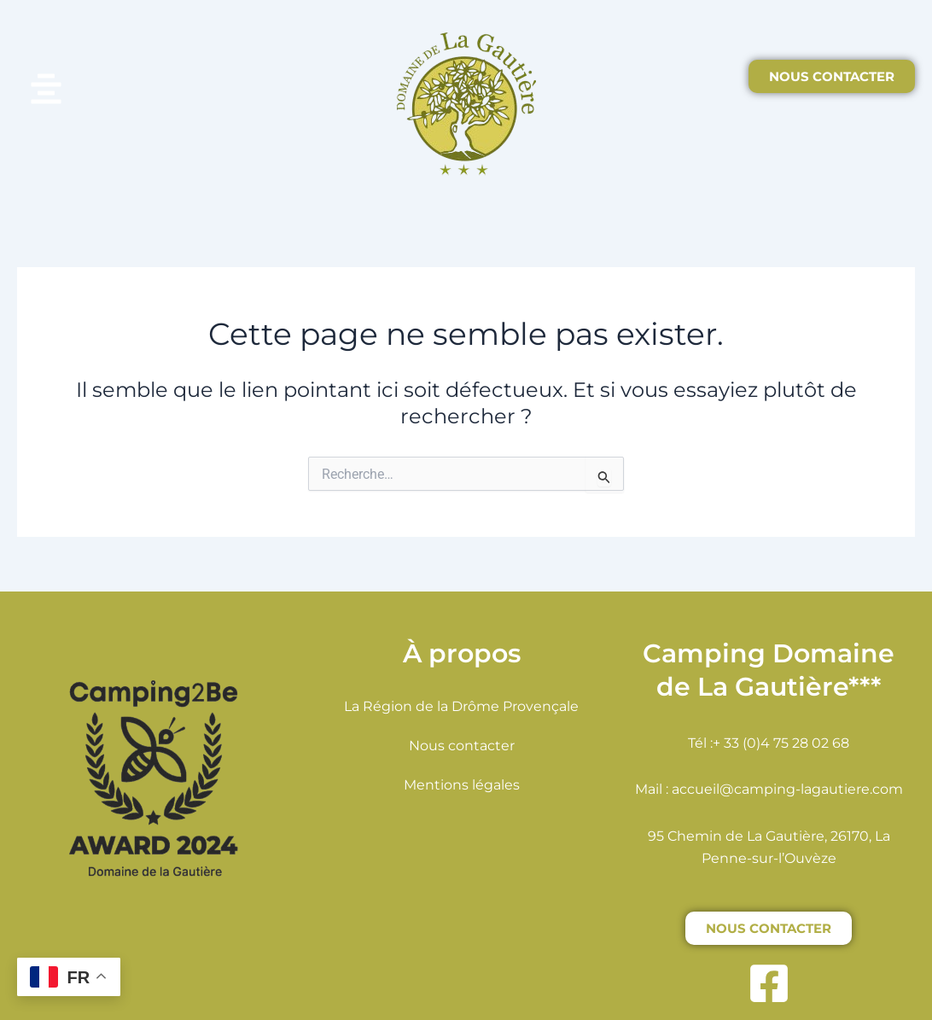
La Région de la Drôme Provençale (461, 706)
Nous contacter (462, 745)
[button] (123, 92)
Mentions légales (462, 785)
